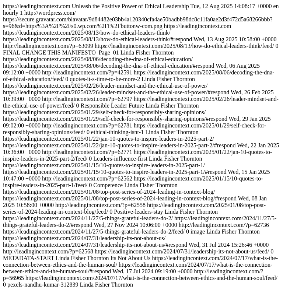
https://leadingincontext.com (141, 145)
